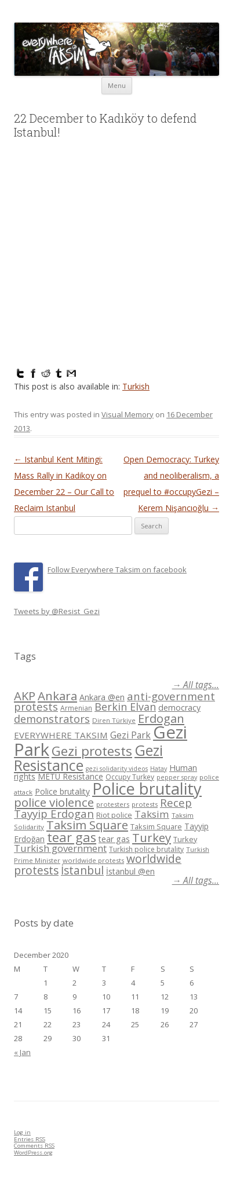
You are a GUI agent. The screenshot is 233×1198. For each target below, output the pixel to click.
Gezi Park (130, 735)
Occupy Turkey (129, 777)
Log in (22, 1132)
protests (145, 804)
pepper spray (176, 777)
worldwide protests (93, 860)
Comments (34, 1145)
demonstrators (52, 719)
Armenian (76, 708)
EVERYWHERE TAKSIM (61, 735)
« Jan (22, 1052)
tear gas (71, 837)
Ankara (57, 696)
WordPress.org (33, 1152)
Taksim (151, 814)
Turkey (151, 837)
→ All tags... (195, 685)
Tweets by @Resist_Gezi (57, 611)
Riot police (114, 815)
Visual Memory (127, 414)
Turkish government (60, 848)
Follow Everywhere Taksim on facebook (117, 569)
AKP (24, 696)
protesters (112, 804)
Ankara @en (102, 697)
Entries (29, 1139)
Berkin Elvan (125, 707)
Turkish (136, 386)
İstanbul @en (130, 871)
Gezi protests (92, 751)
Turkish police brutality (146, 849)
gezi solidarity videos (117, 769)
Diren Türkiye (114, 720)
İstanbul (82, 870)
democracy (179, 707)
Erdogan (161, 718)
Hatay (158, 769)
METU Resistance (70, 776)
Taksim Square (87, 825)
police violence (54, 802)
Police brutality (62, 791)
